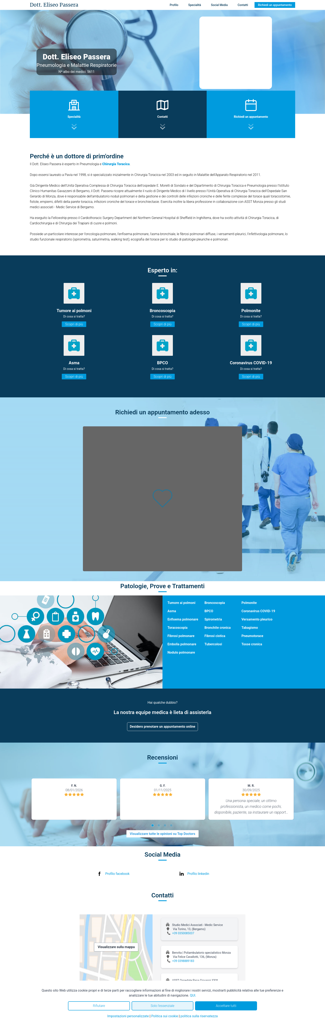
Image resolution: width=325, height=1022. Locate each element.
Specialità (194, 5)
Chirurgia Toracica (116, 164)
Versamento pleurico (256, 619)
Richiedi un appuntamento (275, 5)
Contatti (243, 5)
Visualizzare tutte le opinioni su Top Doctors (162, 834)
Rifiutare (99, 1006)
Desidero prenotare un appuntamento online (162, 727)
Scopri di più (74, 324)
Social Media (219, 5)
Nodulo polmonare (181, 652)
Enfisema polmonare (182, 619)
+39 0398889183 (183, 961)
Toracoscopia (177, 628)
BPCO (208, 611)
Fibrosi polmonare (180, 636)
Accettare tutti (226, 1006)
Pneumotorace (252, 636)
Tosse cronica (251, 644)
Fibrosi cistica (214, 636)
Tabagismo (249, 628)
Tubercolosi (213, 644)
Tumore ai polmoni (181, 603)
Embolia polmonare (181, 644)
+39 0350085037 (183, 933)
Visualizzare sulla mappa (116, 947)
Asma (171, 611)
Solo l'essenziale (162, 1006)
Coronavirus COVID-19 (258, 611)
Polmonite (249, 603)
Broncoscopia (214, 603)
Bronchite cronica (217, 628)
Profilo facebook (117, 874)
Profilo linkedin (198, 874)
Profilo (174, 5)
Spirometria (213, 619)
